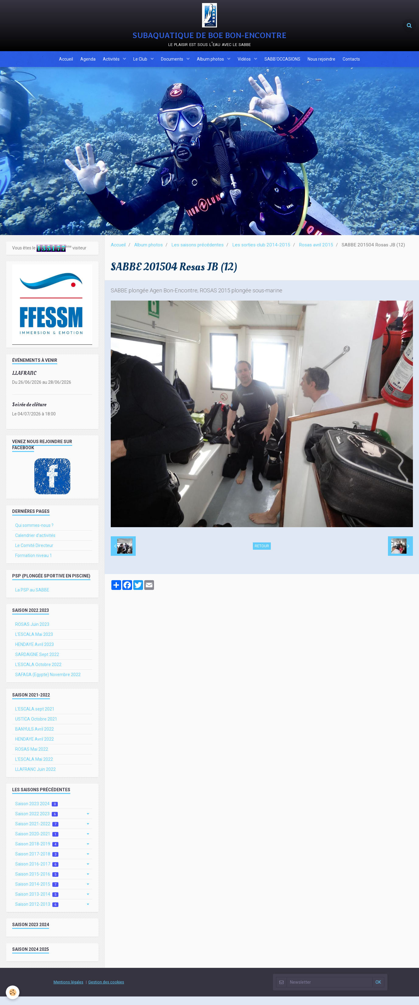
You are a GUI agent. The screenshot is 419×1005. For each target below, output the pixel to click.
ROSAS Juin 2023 (32, 632)
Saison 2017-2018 (36, 862)
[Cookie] (13, 992)
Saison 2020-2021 (36, 842)
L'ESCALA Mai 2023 (34, 642)
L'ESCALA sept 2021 (34, 717)
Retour (262, 554)
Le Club (138, 64)
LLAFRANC (24, 381)
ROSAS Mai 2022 (31, 757)
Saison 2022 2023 (36, 822)
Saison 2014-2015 (36, 892)
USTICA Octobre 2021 (36, 727)
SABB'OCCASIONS (287, 64)
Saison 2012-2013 (36, 912)
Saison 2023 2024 (36, 812)
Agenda (81, 64)
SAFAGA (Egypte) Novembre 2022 (48, 683)
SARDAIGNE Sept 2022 (37, 663)
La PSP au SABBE (32, 598)
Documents (171, 64)
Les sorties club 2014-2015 (261, 253)
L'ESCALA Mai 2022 (34, 767)
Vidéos (247, 64)
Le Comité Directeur (34, 554)
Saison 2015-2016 (36, 882)
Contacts (359, 64)
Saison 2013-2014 (36, 902)
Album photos (212, 64)
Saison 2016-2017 (36, 872)
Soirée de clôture (29, 413)
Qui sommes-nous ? (34, 533)
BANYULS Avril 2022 (34, 737)
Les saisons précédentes (197, 253)
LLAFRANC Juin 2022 (35, 777)
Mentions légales (68, 990)
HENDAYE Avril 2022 (34, 747)
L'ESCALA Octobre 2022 (38, 673)
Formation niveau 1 (33, 564)
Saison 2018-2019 (36, 852)
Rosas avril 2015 (316, 253)
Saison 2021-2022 (36, 832)
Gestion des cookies (106, 990)
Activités (107, 64)
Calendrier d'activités (35, 543)
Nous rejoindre (328, 64)
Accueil (58, 64)
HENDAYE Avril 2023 (34, 653)
